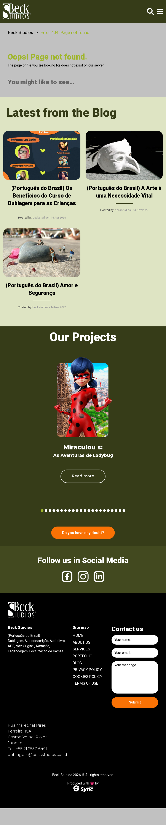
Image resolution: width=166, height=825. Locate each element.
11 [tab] (81, 510)
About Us (81, 642)
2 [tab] (46, 510)
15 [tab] (96, 510)
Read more (83, 476)
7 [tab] (65, 510)
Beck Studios (20, 32)
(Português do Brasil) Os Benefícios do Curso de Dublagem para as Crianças (42, 195)
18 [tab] (108, 510)
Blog (77, 663)
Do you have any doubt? (83, 532)
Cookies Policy (87, 676)
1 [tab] (42, 510)
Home (78, 635)
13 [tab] (89, 510)
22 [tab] (124, 510)
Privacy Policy (87, 669)
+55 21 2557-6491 (31, 748)
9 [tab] (73, 510)
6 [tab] (61, 510)
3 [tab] (50, 510)
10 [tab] (77, 510)
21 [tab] (120, 510)
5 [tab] (57, 510)
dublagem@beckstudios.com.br (39, 754)
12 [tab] (85, 510)
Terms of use (85, 683)
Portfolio (82, 656)
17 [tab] (104, 510)
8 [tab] (69, 510)
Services (81, 649)
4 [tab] (54, 510)
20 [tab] (116, 510)
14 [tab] (92, 510)
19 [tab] (112, 510)
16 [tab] (100, 510)
